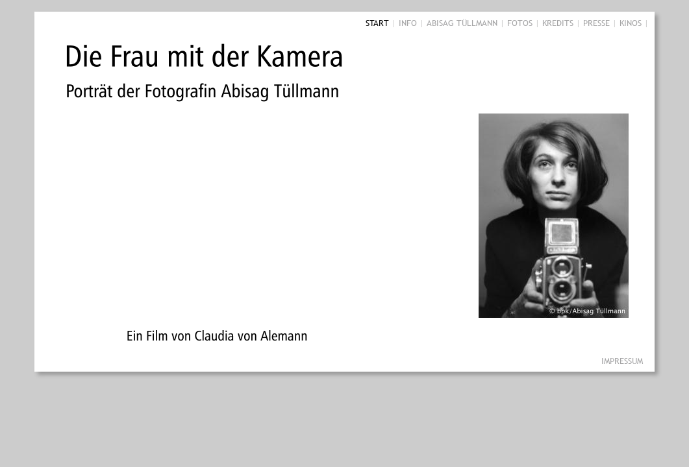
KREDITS (557, 23)
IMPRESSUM (622, 360)
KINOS (631, 23)
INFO (408, 23)
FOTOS (519, 23)
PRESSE (596, 23)
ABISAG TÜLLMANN (462, 23)
